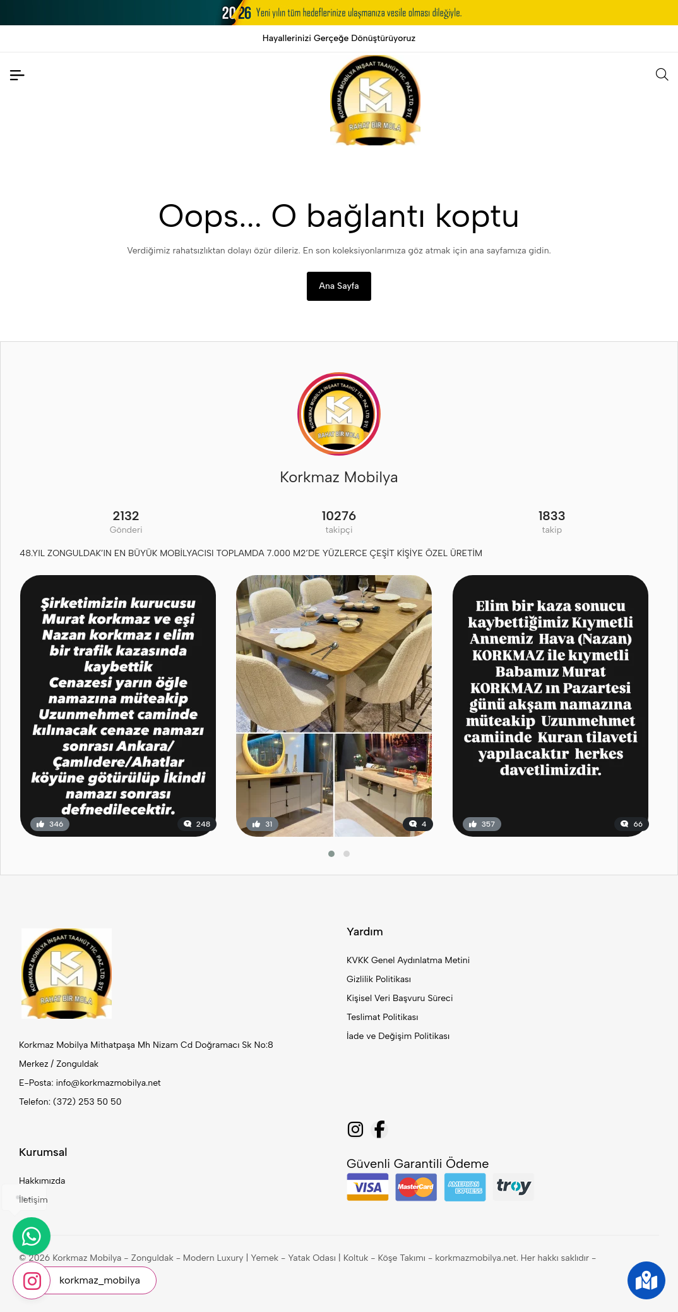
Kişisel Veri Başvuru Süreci (400, 998)
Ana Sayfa (339, 286)
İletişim (33, 1199)
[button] (331, 853)
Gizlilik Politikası (379, 979)
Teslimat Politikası (382, 1017)
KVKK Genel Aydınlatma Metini (408, 960)
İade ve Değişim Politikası (398, 1036)
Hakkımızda (42, 1180)
